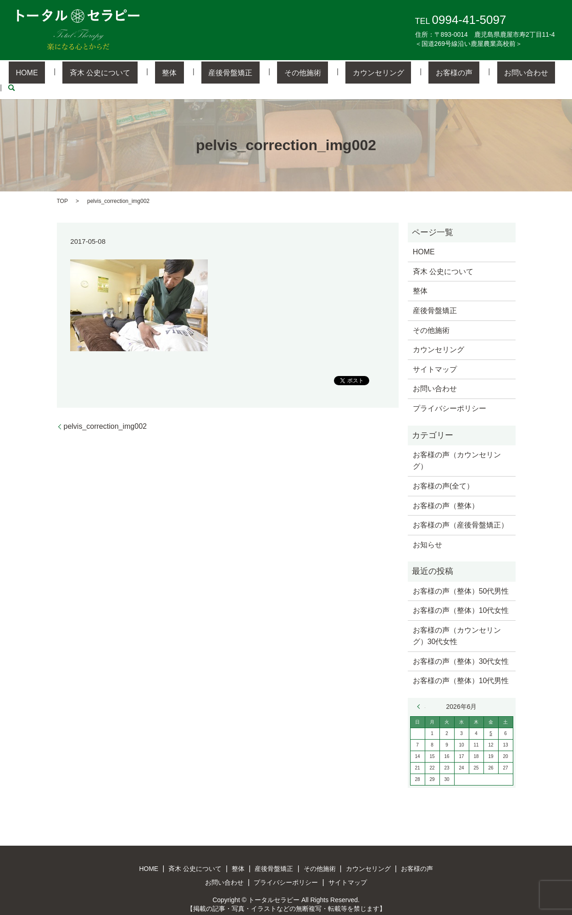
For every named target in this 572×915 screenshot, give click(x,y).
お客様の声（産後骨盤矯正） (460, 511)
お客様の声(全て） (443, 471)
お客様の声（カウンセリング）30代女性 (457, 621)
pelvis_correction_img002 (105, 411)
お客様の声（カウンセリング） (457, 446)
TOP (62, 186)
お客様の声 (413, 72)
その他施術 (290, 72)
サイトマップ (435, 355)
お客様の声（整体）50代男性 (461, 576)
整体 (185, 72)
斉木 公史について (130, 72)
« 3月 (421, 692)
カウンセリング (352, 72)
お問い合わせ (472, 72)
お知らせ (427, 530)
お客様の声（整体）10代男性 (461, 666)
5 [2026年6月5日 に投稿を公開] (490, 719)
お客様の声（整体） (446, 491)
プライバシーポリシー (449, 394)
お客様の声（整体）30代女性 (461, 647)
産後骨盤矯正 (233, 72)
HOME (71, 72)
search (514, 72)
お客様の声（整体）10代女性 (461, 596)
